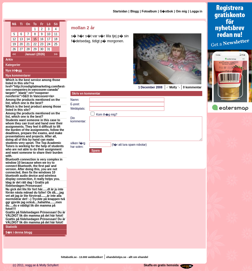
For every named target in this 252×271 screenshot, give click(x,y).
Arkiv (9, 59)
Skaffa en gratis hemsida (161, 265)
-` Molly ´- (172, 87)
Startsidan (120, 11)
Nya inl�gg (14, 70)
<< (14, 54)
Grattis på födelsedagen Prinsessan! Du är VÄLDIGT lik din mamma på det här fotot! (35, 214)
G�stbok (166, 11)
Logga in (196, 11)
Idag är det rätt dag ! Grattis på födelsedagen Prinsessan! (27, 184)
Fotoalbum (149, 11)
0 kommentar (192, 87)
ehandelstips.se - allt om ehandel (127, 257)
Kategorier (13, 64)
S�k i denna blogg (19, 232)
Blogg (134, 11)
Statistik (11, 226)
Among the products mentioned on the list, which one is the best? (33, 101)
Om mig (181, 11)
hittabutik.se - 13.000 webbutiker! (82, 257)
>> (55, 54)
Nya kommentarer (18, 75)
